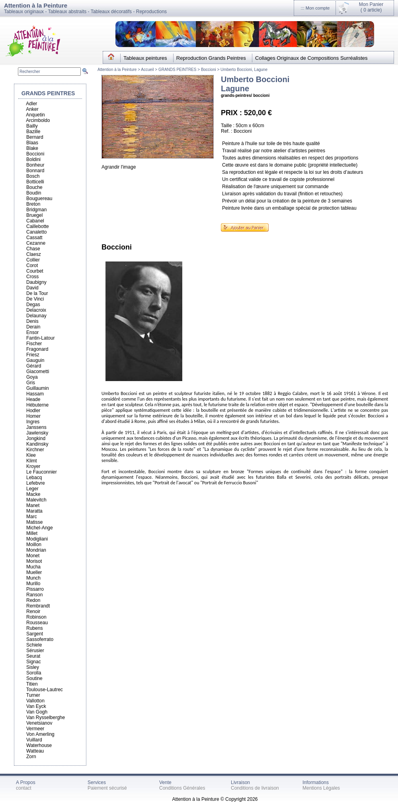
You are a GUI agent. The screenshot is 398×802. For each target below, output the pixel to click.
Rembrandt (38, 606)
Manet (32, 505)
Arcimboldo (38, 120)
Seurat (33, 656)
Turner (33, 695)
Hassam (35, 394)
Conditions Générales (182, 788)
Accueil (148, 69)
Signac (33, 661)
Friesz (32, 355)
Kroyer (33, 466)
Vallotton (35, 701)
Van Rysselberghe (45, 717)
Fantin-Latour (40, 338)
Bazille (33, 131)
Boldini (33, 159)
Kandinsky (37, 444)
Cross (32, 276)
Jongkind (35, 438)
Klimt (31, 461)
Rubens (34, 628)
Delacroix (36, 310)
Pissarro (35, 589)
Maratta (34, 511)
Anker (32, 109)
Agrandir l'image (118, 167)
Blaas (32, 142)
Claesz (33, 254)
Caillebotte (37, 226)
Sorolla (33, 673)
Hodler (33, 410)
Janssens (36, 427)
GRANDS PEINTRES (177, 69)
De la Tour (37, 293)
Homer (33, 416)
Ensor (32, 332)
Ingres (32, 422)
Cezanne (35, 243)
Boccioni (208, 69)
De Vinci (35, 299)
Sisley (32, 667)
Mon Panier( (371, 7)
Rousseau (37, 622)
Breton (33, 204)
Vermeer (35, 728)
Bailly (32, 126)
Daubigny (36, 282)
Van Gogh (36, 712)
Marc (31, 516)
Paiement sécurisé (107, 788)
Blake (32, 148)
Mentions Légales (321, 788)
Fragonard (37, 349)
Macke (33, 494)
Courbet (34, 271)
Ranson (34, 595)
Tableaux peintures (145, 58)
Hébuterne (37, 405)
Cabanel (35, 221)
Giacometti (37, 371)
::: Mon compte (315, 8)
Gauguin (35, 360)
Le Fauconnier (41, 472)
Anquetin (35, 115)
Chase (33, 249)
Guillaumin (37, 388)
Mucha (33, 567)
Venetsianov (39, 723)
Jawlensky (37, 433)
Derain (33, 327)
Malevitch (36, 500)
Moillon (33, 544)
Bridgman (36, 209)
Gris (30, 382)
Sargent (34, 634)
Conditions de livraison (255, 788)
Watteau (35, 751)
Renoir (33, 611)
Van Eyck (36, 706)
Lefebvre (35, 483)
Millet (31, 533)
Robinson (36, 617)
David (32, 288)
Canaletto (36, 232)
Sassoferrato (39, 639)
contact (23, 788)
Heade (33, 399)
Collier (33, 260)
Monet (32, 555)
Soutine (34, 678)
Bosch (32, 176)
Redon (33, 600)
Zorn (31, 756)
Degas (33, 304)
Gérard (33, 366)
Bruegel (34, 215)
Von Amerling (40, 734)
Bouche (34, 187)
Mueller (34, 572)
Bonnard (35, 170)
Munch (33, 578)
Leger (32, 488)
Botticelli (35, 182)
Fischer (34, 343)
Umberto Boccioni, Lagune (243, 69)
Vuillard (34, 740)
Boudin (33, 193)
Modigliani (37, 539)
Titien (32, 684)
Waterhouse (39, 745)
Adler (31, 103)
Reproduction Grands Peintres (211, 58)
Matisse (34, 522)
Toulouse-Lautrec (44, 689)
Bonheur (35, 165)
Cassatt (34, 237)
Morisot (34, 561)
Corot (32, 265)
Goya (32, 377)
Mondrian (36, 550)
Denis (32, 321)
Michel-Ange (39, 528)
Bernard (34, 137)
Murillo (33, 583)
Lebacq (34, 477)
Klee (31, 455)
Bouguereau (39, 198)
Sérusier (35, 650)
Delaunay (36, 315)
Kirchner (35, 449)
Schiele (34, 645)
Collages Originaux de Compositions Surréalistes (311, 58)
